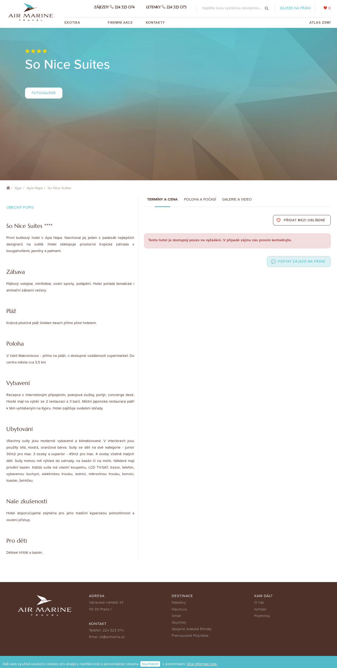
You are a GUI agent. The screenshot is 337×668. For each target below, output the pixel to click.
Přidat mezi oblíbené (304, 220)
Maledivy (179, 602)
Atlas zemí (320, 22)
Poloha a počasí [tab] (200, 199)
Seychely (179, 622)
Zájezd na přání (295, 8)
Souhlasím (150, 664)
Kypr (18, 188)
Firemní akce (120, 22)
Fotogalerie (44, 93)
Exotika (73, 22)
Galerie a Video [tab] (237, 199)
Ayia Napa (35, 188)
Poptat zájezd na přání (301, 261)
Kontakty (155, 22)
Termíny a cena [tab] (162, 199)
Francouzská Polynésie (190, 635)
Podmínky (262, 616)
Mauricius (179, 609)
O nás (259, 602)
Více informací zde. (202, 664)
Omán (176, 616)
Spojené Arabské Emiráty (192, 629)
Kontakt (260, 609)
